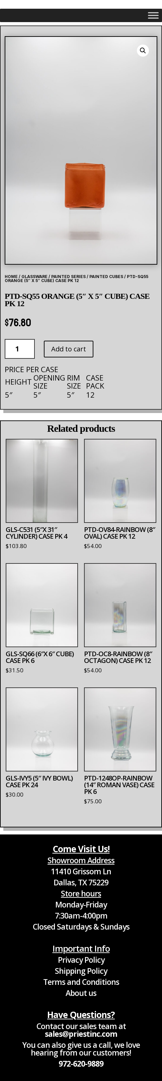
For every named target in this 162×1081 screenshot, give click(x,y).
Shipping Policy (81, 970)
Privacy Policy (81, 959)
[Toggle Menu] (153, 15)
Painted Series (68, 276)
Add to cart (68, 348)
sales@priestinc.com (81, 1033)
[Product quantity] (20, 349)
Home (11, 276)
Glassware (34, 276)
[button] (143, 51)
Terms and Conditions (81, 981)
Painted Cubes (106, 276)
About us (81, 993)
